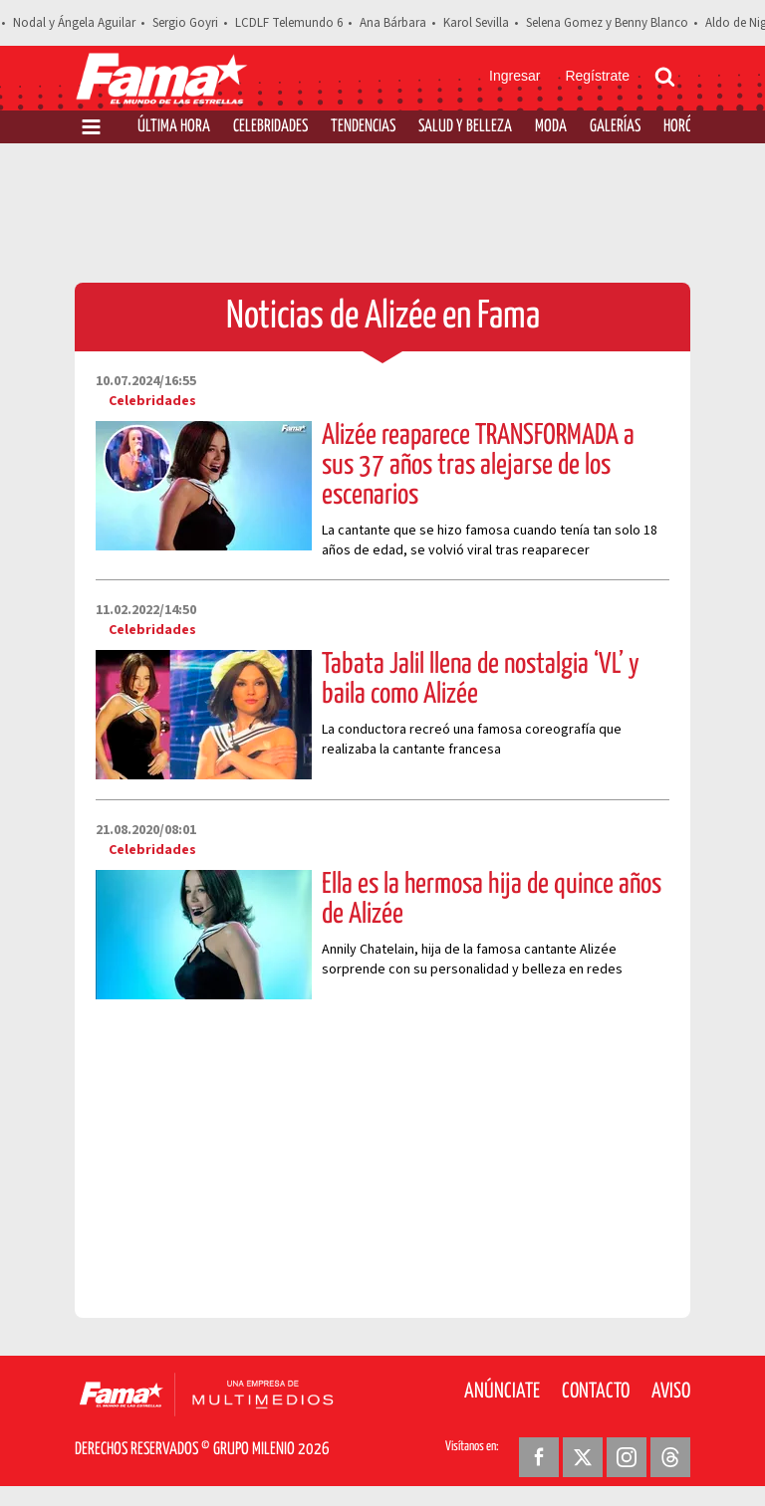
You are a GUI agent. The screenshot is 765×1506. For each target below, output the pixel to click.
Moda (551, 126)
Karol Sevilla (476, 23)
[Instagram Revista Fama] (626, 1457)
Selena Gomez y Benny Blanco (607, 23)
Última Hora (173, 126)
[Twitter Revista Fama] (583, 1457)
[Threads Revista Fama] (670, 1457)
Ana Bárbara (393, 23)
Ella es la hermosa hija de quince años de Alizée (491, 900)
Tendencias (363, 126)
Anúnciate (502, 1391)
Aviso (670, 1391)
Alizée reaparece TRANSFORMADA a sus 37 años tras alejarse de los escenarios (478, 466)
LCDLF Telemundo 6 (289, 23)
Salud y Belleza (465, 126)
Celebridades (270, 126)
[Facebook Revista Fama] (539, 1457)
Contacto (596, 1391)
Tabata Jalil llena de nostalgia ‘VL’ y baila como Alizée (480, 680)
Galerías (615, 126)
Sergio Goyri (185, 23)
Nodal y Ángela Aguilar (74, 23)
